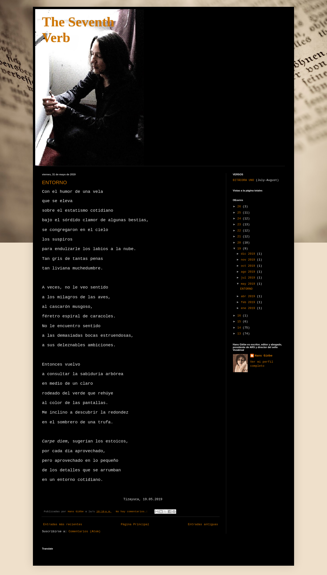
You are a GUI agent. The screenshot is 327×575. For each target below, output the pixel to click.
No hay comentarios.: (132, 511)
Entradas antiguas (203, 524)
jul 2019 (249, 277)
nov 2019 (249, 259)
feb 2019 (249, 302)
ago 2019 (249, 272)
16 (240, 315)
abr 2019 (249, 296)
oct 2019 (249, 266)
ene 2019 (249, 308)
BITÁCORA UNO (243, 180)
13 (240, 333)
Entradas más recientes (62, 524)
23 (240, 224)
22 (240, 230)
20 (240, 242)
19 (240, 248)
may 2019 (249, 284)
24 (240, 218)
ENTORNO (54, 182)
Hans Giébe (263, 355)
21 (240, 236)
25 (240, 212)
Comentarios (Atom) (84, 531)
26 (240, 206)
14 (240, 327)
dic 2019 (249, 254)
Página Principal (135, 524)
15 (240, 321)
